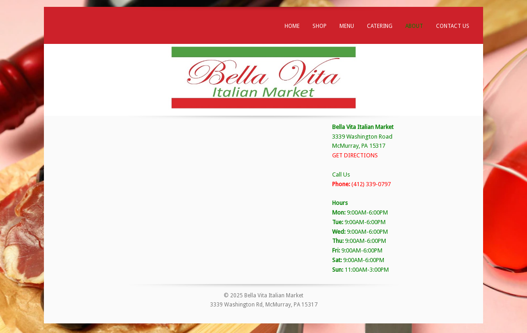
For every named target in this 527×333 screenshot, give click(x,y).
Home (292, 26)
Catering (380, 26)
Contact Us (452, 26)
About (414, 26)
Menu (346, 26)
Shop (319, 26)
